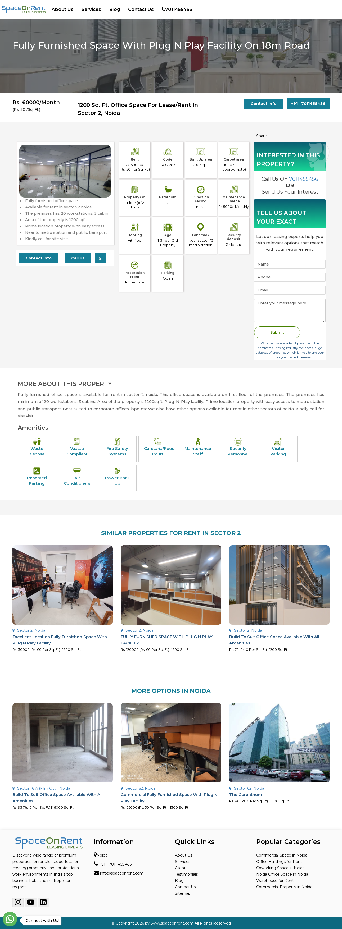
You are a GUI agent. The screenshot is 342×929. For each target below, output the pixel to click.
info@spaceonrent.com (121, 873)
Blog (114, 9)
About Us (63, 9)
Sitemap (183, 893)
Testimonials (186, 874)
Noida (102, 855)
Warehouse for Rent (275, 880)
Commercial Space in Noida (281, 855)
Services (91, 9)
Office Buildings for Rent (279, 861)
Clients (181, 868)
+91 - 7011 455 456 (115, 864)
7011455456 (177, 9)
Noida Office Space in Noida (282, 874)
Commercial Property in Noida (284, 887)
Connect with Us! (41, 920)
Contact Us (141, 9)
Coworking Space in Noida (280, 868)
